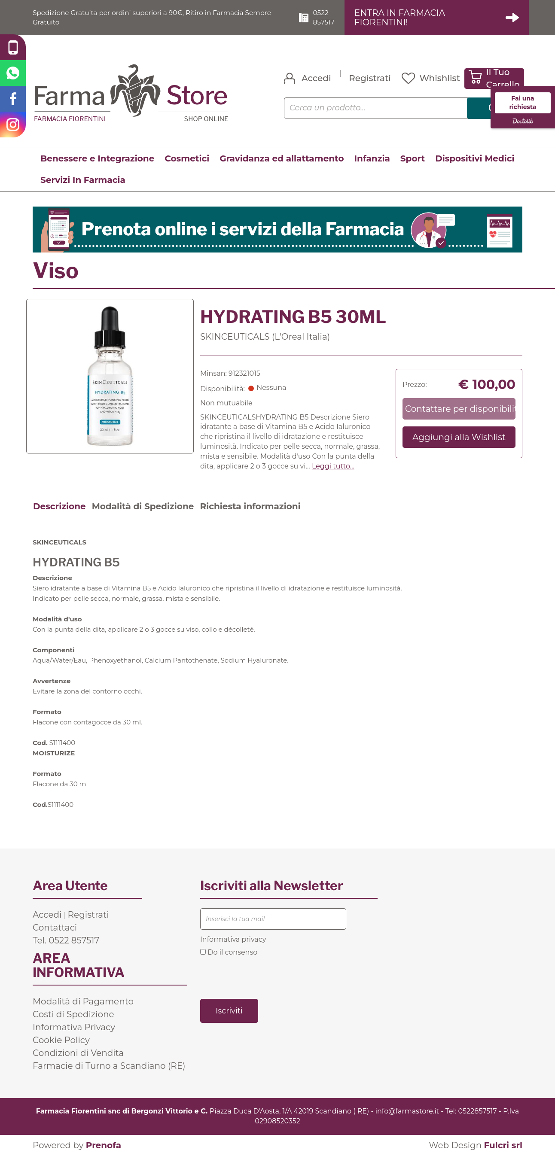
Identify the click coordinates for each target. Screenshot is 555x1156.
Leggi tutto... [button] (333, 466)
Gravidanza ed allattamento (282, 158)
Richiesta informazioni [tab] (250, 506)
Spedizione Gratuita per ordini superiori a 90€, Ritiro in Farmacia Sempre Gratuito (157, 17)
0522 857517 (328, 17)
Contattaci (55, 928)
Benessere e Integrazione (97, 158)
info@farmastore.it (407, 1111)
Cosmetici (187, 158)
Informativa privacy (233, 940)
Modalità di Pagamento (83, 1002)
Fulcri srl (503, 1145)
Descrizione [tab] (59, 506)
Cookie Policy (61, 1040)
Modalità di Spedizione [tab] (143, 506)
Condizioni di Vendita (78, 1053)
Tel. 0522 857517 (66, 941)
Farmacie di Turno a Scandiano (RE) (109, 1066)
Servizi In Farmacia (82, 180)
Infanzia (372, 158)
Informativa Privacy (74, 1027)
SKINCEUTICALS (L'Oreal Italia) (265, 337)
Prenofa (103, 1145)
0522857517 (477, 1111)
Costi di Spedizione (73, 1015)
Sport (412, 158)
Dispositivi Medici (474, 158)
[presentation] (265, 977)
